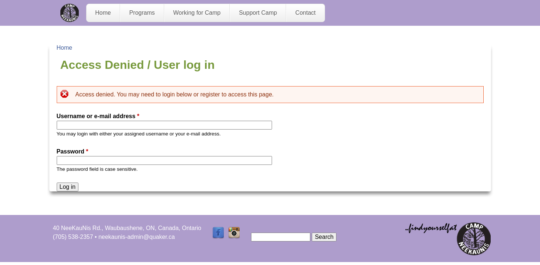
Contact (305, 13)
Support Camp (258, 13)
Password (72, 151)
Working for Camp (197, 13)
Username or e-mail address (98, 116)
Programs (142, 13)
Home (103, 13)
